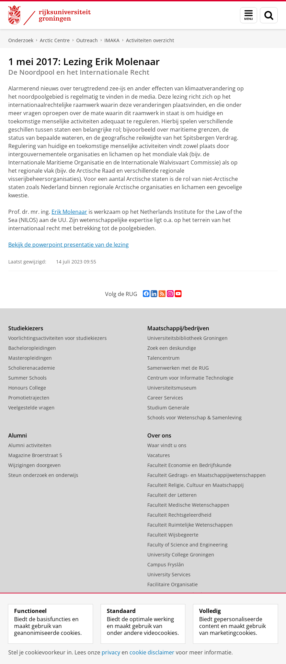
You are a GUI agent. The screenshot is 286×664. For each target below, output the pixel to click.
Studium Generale (168, 407)
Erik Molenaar (69, 212)
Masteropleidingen (30, 358)
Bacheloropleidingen (32, 348)
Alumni (17, 435)
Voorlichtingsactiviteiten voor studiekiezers (57, 338)
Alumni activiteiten (30, 445)
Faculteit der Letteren (172, 495)
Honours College (27, 387)
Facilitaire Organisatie (172, 584)
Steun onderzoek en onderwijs (43, 475)
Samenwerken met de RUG (178, 368)
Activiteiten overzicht (150, 40)
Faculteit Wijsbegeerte (172, 534)
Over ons (159, 435)
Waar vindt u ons (166, 445)
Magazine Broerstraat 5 (35, 455)
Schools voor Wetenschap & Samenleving (194, 417)
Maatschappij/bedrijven (178, 328)
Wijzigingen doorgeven (34, 465)
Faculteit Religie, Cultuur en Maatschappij (195, 485)
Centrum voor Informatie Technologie (190, 377)
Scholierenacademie (31, 368)
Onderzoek (20, 40)
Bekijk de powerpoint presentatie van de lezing (68, 244)
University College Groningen (180, 554)
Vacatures (158, 455)
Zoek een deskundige (171, 348)
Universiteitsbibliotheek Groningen (187, 338)
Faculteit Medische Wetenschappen (188, 505)
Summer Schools (27, 377)
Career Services (165, 397)
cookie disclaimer (151, 652)
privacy (111, 652)
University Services (169, 574)
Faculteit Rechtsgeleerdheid (179, 515)
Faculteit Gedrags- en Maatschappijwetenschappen (206, 475)
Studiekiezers (25, 328)
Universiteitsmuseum (171, 387)
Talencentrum (163, 358)
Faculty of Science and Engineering (187, 544)
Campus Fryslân (165, 564)
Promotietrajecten (28, 397)
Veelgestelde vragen (31, 407)
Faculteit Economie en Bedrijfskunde (189, 465)
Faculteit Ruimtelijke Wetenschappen (190, 524)
